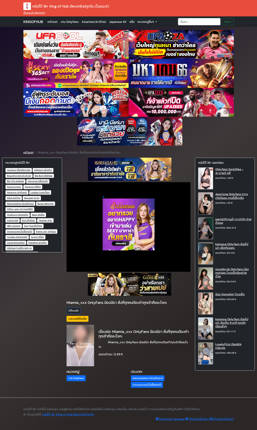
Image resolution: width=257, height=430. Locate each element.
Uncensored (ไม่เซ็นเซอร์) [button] (147, 385)
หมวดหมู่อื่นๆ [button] (146, 21)
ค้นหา (227, 21)
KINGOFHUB (33, 22)
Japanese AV (118, 21)
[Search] (199, 21)
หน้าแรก (53, 21)
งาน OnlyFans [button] (76, 378)
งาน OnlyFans (70, 21)
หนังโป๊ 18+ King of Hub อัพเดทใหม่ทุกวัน (68, 414)
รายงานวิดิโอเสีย (77, 319)
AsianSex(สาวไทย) (94, 21)
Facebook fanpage (170, 419)
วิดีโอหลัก (73, 311)
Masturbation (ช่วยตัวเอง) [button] (148, 378)
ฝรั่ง (132, 21)
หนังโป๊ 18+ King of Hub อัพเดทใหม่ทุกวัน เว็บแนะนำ (66, 6)
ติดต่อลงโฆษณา (197, 419)
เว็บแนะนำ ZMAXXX (34, 13)
